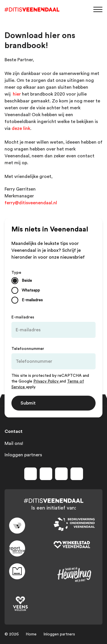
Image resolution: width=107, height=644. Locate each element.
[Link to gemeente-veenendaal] (31, 526)
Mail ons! (14, 443)
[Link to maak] (31, 571)
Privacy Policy (46, 381)
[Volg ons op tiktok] (76, 473)
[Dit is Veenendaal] (32, 9)
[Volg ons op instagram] (46, 473)
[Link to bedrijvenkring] (76, 524)
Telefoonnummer (27, 349)
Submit (28, 403)
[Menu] (97, 9)
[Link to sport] (31, 548)
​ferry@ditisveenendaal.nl (31, 203)
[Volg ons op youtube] (61, 473)
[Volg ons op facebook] (30, 473)
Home (31, 634)
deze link (21, 128)
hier (17, 94)
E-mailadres (22, 317)
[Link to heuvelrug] (76, 574)
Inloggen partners (23, 455)
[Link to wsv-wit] (76, 545)
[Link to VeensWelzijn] (31, 604)
